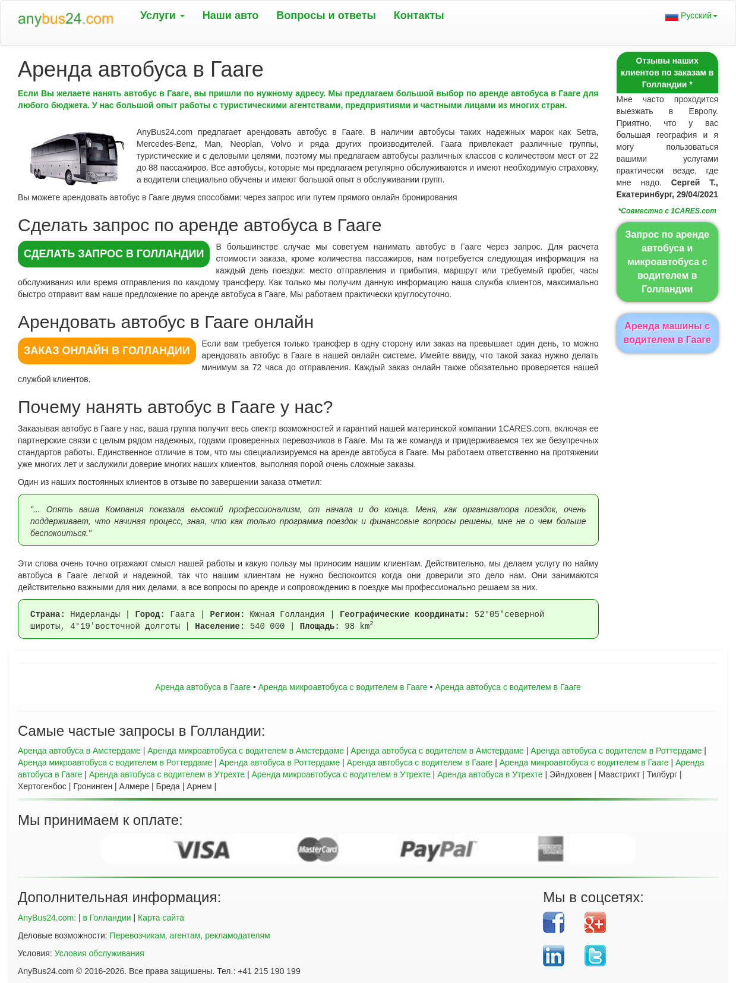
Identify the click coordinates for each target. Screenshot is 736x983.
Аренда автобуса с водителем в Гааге (508, 687)
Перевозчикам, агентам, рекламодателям (190, 935)
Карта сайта (161, 917)
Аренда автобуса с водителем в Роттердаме (616, 750)
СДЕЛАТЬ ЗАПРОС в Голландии (114, 254)
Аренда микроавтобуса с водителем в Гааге (584, 762)
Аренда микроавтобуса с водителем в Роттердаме (115, 762)
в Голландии (107, 917)
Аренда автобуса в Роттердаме (279, 762)
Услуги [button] (162, 15)
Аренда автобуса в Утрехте (489, 774)
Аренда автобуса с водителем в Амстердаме (437, 750)
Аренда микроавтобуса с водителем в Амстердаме (245, 750)
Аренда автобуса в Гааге (203, 687)
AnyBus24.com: (47, 917)
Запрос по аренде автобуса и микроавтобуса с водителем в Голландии (667, 261)
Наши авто (231, 15)
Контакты (419, 15)
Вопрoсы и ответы (325, 15)
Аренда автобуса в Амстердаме (79, 750)
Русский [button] (691, 16)
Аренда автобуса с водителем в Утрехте (167, 774)
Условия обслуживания (99, 953)
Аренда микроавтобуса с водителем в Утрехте (340, 774)
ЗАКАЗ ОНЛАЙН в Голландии (107, 351)
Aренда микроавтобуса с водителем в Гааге (343, 687)
